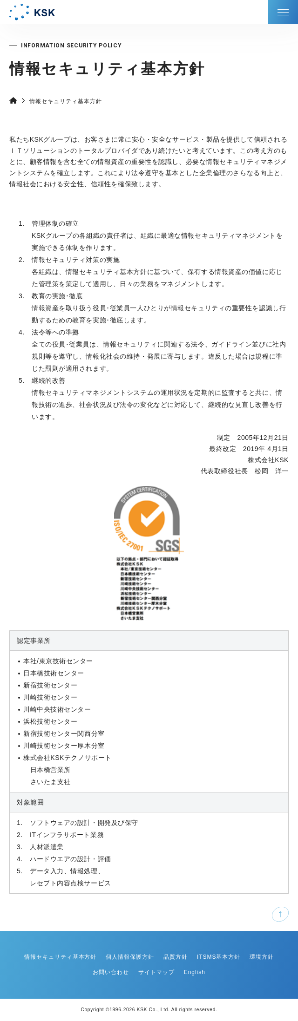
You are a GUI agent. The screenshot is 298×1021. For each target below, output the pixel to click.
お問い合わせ (111, 972)
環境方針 (262, 957)
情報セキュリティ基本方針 (60, 957)
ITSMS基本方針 (218, 957)
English (194, 972)
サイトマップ (156, 972)
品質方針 (175, 957)
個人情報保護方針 (130, 957)
